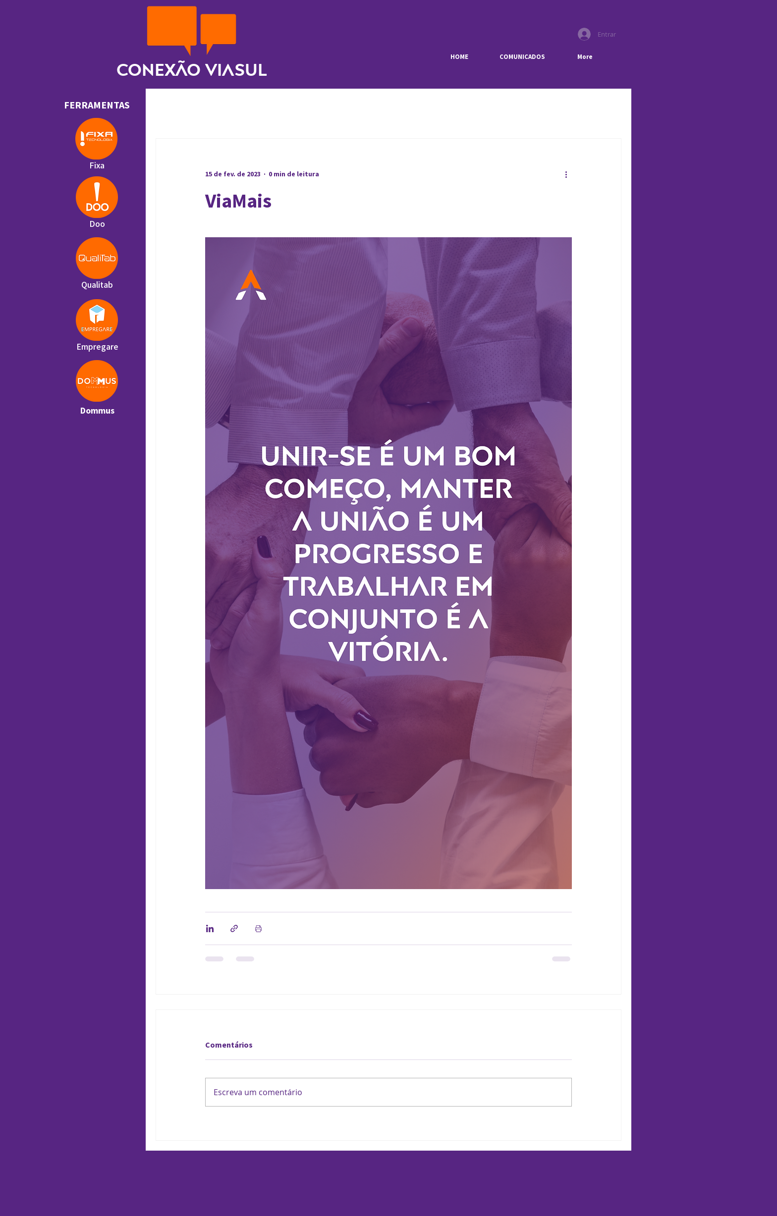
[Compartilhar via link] (234, 928)
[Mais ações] (566, 174)
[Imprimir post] (258, 928)
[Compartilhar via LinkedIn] (210, 928)
